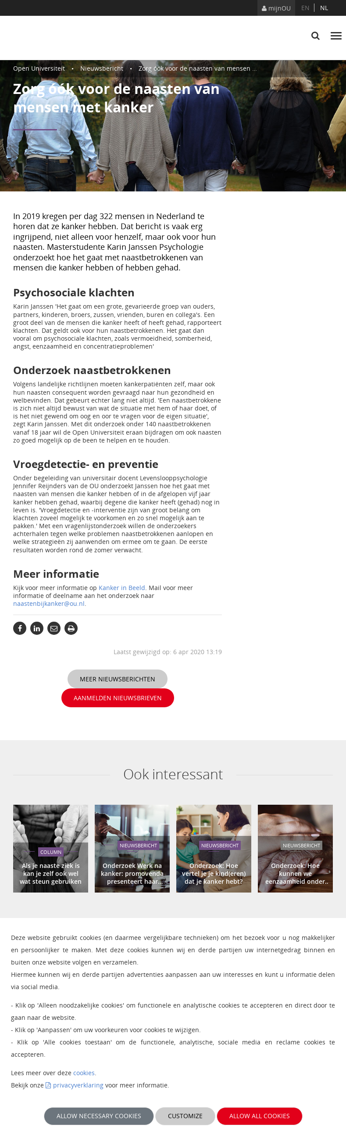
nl (324, 8)
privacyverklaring (78, 1085)
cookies (84, 1073)
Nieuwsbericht (101, 68)
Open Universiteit (39, 68)
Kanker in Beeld (122, 587)
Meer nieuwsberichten (117, 679)
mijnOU (276, 8)
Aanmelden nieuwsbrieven (118, 698)
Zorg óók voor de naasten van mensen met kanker (212, 68)
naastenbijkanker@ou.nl (49, 603)
